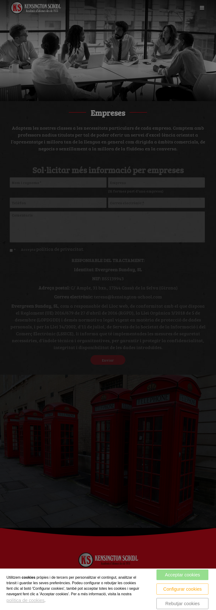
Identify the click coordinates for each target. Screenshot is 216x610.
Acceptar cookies (182, 574)
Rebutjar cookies (182, 603)
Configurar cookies (182, 589)
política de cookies (25, 600)
